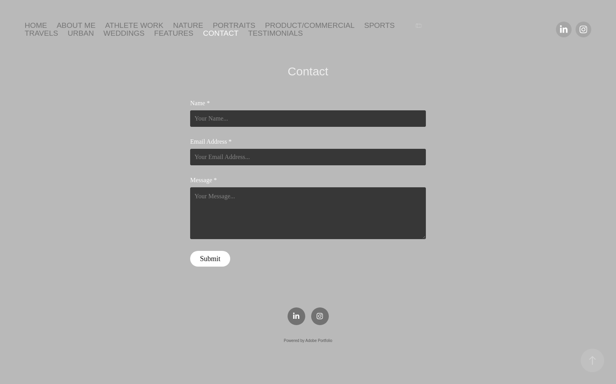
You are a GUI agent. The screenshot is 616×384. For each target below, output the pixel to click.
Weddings (124, 33)
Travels (41, 33)
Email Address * (211, 142)
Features (173, 33)
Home (36, 25)
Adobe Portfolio (318, 340)
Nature (188, 25)
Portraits (234, 25)
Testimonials (275, 33)
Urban (81, 33)
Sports (379, 25)
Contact (220, 33)
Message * (203, 180)
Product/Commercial (309, 25)
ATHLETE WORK (134, 25)
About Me (76, 25)
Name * (200, 103)
